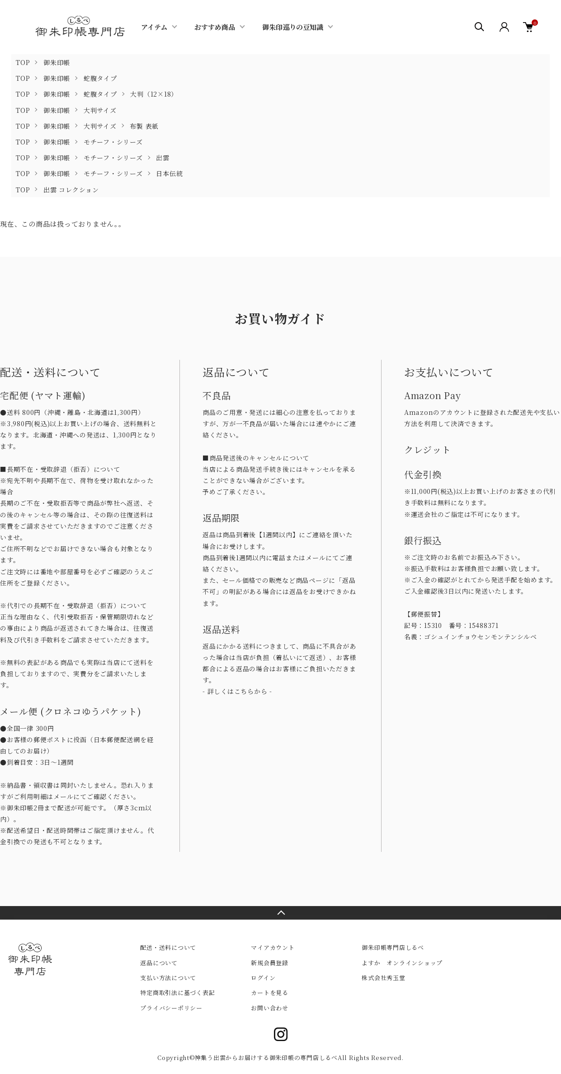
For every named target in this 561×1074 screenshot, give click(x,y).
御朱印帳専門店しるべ (393, 947)
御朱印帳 (56, 62)
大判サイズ (100, 110)
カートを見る (269, 992)
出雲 (163, 157)
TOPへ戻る (280, 913)
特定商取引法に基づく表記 (177, 992)
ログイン (263, 977)
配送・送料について (168, 947)
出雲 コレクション (71, 189)
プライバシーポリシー (171, 1008)
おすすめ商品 (214, 27)
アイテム (154, 27)
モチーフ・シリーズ (113, 141)
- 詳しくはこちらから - (237, 691)
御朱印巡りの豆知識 (292, 27)
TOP (23, 62)
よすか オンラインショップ (402, 962)
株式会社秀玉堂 (383, 977)
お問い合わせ (269, 1008)
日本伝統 (169, 173)
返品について (159, 962)
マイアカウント (272, 947)
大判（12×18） (154, 93)
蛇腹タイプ (100, 78)
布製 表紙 (144, 125)
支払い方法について (168, 977)
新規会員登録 (269, 962)
